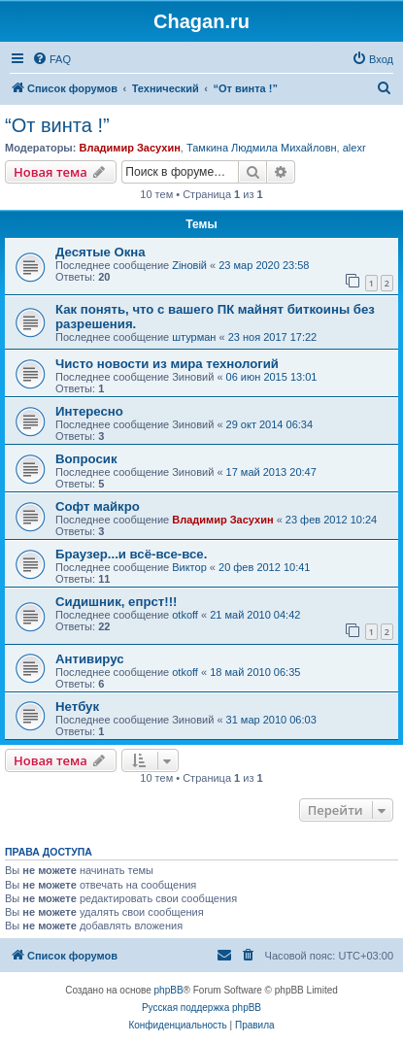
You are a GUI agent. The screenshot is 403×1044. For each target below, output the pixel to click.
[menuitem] (51, 59)
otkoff (185, 615)
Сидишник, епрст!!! (116, 601)
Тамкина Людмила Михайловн (261, 147)
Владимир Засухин (129, 147)
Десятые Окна (100, 252)
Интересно (89, 411)
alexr (354, 147)
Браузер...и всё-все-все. (131, 554)
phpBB (169, 990)
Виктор (189, 567)
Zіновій (189, 265)
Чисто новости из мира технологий (167, 363)
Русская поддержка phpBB (201, 1007)
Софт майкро (97, 506)
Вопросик (86, 459)
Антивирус (89, 659)
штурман (194, 337)
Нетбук (77, 706)
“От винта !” (57, 125)
